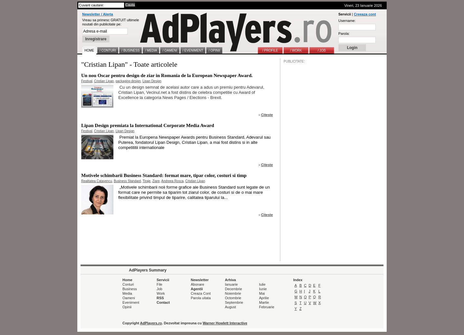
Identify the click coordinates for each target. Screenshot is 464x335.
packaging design (128, 81)
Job (159, 289)
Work (161, 293)
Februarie (266, 307)
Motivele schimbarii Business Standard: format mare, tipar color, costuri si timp (164, 175)
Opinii (126, 307)
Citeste (267, 115)
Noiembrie (233, 293)
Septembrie (234, 302)
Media (127, 293)
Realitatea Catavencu (96, 181)
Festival (86, 81)
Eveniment (130, 302)
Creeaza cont (365, 14)
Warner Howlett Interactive (225, 323)
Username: (347, 21)
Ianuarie (231, 284)
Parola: (344, 33)
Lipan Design (151, 81)
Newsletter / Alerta (97, 14)
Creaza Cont (201, 293)
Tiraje (147, 181)
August (230, 307)
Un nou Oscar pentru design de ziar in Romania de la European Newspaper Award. (167, 75)
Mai (262, 293)
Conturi (128, 284)
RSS (160, 298)
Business (129, 289)
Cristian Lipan (104, 81)
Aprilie (264, 298)
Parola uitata (201, 298)
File (159, 284)
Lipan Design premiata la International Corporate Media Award (147, 125)
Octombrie (233, 298)
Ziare (156, 181)
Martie (264, 302)
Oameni (128, 298)
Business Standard (127, 181)
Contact (163, 302)
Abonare (197, 284)
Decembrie (233, 289)
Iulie (262, 284)
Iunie (263, 289)
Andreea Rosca (172, 181)
